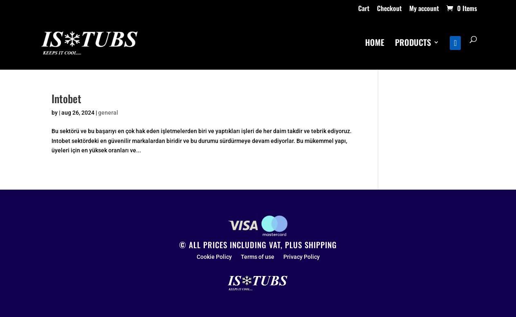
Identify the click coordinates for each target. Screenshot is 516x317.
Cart (363, 9)
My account (424, 9)
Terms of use (257, 257)
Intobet (66, 98)
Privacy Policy (301, 257)
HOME (374, 43)
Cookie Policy (214, 257)
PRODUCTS (413, 43)
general (108, 112)
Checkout (389, 9)
